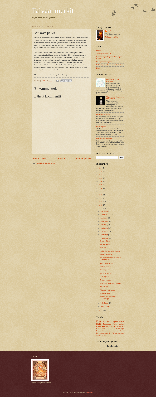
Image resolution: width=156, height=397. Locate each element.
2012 (101, 208)
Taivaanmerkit (53, 10)
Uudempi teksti (39, 158)
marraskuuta (105, 214)
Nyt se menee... (105, 280)
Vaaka (113, 326)
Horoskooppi (120, 329)
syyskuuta (104, 221)
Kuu (98, 321)
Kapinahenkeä (105, 244)
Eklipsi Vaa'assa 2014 (104, 115)
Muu (97, 333)
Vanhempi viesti (83, 158)
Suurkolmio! (104, 287)
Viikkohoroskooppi (118, 333)
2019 (101, 185)
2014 (101, 202)
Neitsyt (121, 324)
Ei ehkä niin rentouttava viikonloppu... (108, 298)
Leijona (115, 331)
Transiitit (105, 321)
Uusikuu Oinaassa (106, 254)
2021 (101, 178)
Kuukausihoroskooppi (103, 331)
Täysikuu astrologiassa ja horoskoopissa (115, 98)
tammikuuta (105, 306)
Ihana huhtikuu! (105, 241)
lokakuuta (104, 218)
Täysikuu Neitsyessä (107, 290)
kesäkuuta (104, 228)
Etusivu (61, 158)
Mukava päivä (101, 127)
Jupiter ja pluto (105, 276)
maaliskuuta (105, 238)
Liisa (109, 31)
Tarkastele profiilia (111, 37)
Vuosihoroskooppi (101, 335)
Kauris (122, 331)
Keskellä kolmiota (106, 273)
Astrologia (106, 326)
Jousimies (107, 324)
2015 (101, 198)
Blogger (90, 392)
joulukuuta (104, 211)
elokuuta (104, 225)
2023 (101, 171)
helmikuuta (105, 303)
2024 (101, 168)
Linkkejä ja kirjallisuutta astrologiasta (109, 65)
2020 (101, 181)
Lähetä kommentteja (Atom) (45, 163)
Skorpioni (114, 321)
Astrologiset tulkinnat (103, 54)
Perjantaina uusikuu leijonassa (113, 80)
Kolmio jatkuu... (105, 270)
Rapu (98, 326)
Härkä (98, 324)
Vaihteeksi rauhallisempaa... (110, 251)
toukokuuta (105, 231)
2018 (101, 188)
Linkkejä (103, 248)
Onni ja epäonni (105, 266)
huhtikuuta (104, 235)
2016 (101, 195)
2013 (101, 205)
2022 (101, 175)
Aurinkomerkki (106, 333)
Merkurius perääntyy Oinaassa (111, 283)
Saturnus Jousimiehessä (104, 139)
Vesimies (120, 326)
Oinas (121, 321)
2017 (101, 191)
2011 (101, 311)
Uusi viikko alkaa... (106, 263)
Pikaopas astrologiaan (104, 62)
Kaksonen (100, 329)
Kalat (115, 324)
